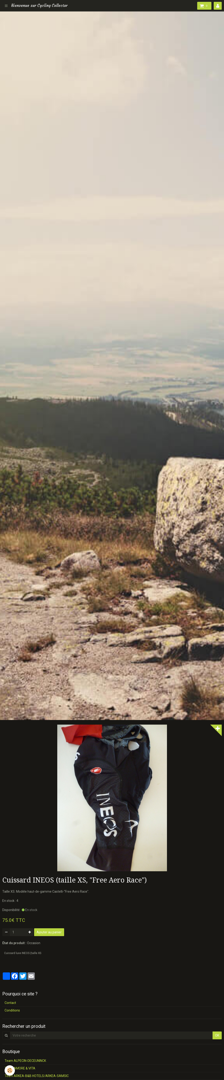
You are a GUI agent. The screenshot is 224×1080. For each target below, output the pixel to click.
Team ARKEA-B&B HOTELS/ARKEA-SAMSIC (37, 1076)
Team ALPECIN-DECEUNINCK (25, 1061)
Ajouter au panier (49, 932)
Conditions (12, 1010)
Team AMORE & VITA (20, 1068)
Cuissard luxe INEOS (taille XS (22, 953)
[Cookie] (10, 1070)
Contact (10, 1003)
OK (217, 1035)
